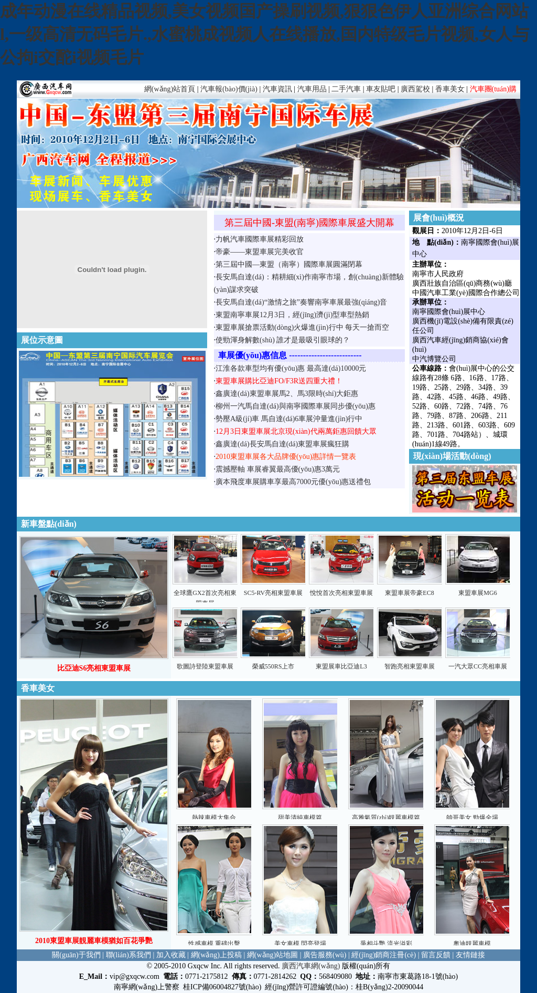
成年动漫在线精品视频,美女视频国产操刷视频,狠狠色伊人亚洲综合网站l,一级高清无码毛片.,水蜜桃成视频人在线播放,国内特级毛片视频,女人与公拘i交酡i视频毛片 (264, 34)
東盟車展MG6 (477, 593)
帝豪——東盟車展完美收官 (260, 252)
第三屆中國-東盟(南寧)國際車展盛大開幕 (309, 222)
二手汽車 (346, 89)
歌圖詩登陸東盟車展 (205, 666)
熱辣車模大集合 (214, 817)
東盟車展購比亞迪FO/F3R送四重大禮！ (279, 381)
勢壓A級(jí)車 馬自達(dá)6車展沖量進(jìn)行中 (289, 419)
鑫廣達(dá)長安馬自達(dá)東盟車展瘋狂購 (282, 444)
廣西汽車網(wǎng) (311, 966)
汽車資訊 (277, 89)
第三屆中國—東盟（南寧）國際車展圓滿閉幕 (289, 264)
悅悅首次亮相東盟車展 (341, 593)
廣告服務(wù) (324, 955)
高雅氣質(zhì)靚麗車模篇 (386, 817)
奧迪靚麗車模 (472, 943)
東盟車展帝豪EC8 (409, 593)
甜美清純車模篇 (300, 817)
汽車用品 (312, 89)
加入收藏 (171, 955)
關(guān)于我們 (76, 955)
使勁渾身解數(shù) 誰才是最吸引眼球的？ (283, 340)
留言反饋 (435, 955)
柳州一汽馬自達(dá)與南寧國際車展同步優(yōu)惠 (295, 406)
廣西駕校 (415, 89)
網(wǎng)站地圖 (272, 955)
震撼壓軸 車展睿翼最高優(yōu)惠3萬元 (278, 469)
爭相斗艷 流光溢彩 (386, 943)
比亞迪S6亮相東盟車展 (94, 668)
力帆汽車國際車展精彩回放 (260, 239)
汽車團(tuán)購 (493, 89)
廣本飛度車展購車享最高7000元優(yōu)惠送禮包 (293, 482)
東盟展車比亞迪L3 (341, 666)
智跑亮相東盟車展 (409, 666)
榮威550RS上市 (273, 666)
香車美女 (450, 89)
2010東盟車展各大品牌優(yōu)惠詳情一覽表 (286, 457)
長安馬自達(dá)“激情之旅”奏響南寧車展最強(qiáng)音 (301, 302)
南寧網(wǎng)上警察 (146, 987)
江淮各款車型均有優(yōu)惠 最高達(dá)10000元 (291, 368)
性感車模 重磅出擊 (214, 943)
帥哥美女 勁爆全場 (472, 817)
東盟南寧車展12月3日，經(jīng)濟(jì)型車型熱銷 (292, 315)
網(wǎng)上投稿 (216, 955)
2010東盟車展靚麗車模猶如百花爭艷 (94, 941)
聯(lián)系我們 (128, 955)
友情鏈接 (470, 955)
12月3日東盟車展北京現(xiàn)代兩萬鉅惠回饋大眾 (296, 431)
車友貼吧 (380, 89)
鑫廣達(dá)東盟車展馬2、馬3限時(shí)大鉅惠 (287, 394)
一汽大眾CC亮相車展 (477, 666)
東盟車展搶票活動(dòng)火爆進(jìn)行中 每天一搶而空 (302, 327)
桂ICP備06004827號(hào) (222, 987)
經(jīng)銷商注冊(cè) (383, 955)
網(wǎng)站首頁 (169, 89)
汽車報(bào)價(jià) (228, 89)
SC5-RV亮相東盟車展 (273, 593)
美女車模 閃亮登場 (300, 943)
